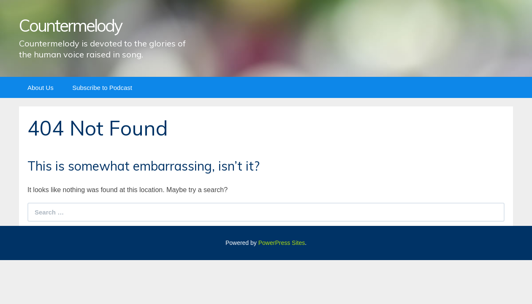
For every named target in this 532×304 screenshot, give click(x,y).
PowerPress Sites (281, 242)
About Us (40, 87)
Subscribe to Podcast (102, 87)
